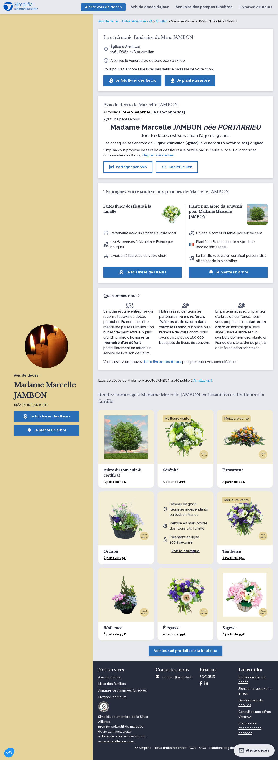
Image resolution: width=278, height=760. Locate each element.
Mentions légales (222, 748)
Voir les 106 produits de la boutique (185, 651)
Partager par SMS (128, 167)
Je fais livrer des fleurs (46, 416)
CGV (193, 748)
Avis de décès (108, 21)
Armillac (161, 21)
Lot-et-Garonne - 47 (137, 21)
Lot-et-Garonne (134, 112)
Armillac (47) (202, 380)
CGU (202, 748)
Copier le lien (177, 167)
